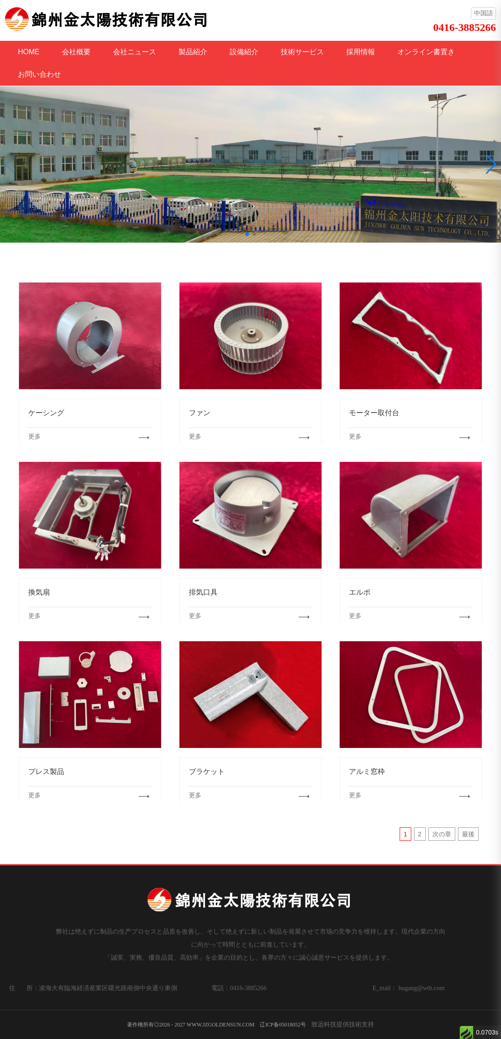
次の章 (441, 834)
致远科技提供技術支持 (342, 1024)
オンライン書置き (426, 52)
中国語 (483, 13)
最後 (468, 834)
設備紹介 (244, 52)
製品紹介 (193, 52)
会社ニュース (134, 52)
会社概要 (76, 52)
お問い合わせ (39, 74)
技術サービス (302, 52)
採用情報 (360, 52)
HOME (28, 52)
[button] (247, 234)
